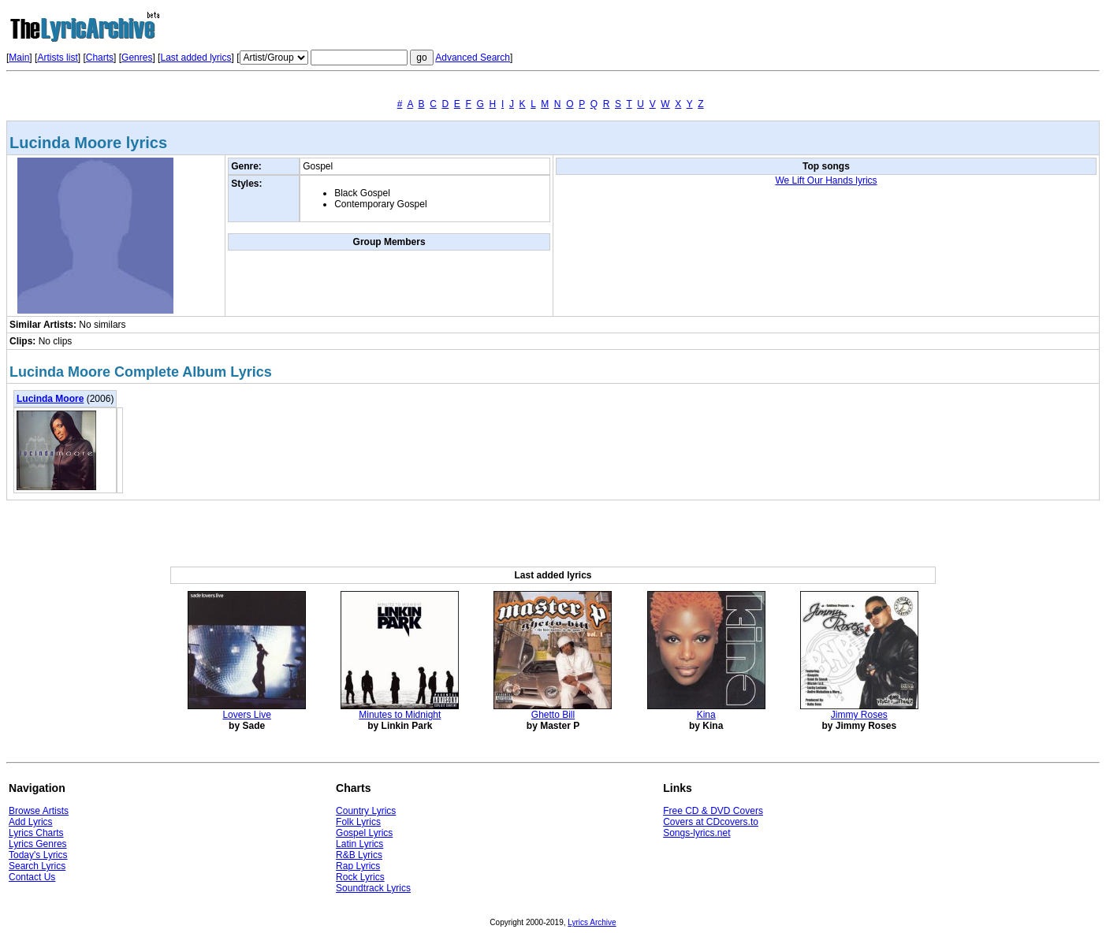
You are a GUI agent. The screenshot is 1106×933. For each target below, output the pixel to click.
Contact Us (32, 877)
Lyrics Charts (36, 832)
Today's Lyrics (38, 855)
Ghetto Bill (553, 714)
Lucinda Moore (50, 398)
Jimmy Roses (859, 714)
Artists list (57, 57)
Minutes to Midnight (400, 714)
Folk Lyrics (358, 821)
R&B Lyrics (359, 855)
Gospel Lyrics (364, 832)
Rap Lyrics (358, 866)
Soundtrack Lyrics (373, 888)
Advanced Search (472, 57)
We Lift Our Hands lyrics (826, 180)
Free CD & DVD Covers (713, 810)
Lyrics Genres (38, 843)
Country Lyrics (366, 810)
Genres (136, 57)
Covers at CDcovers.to (710, 821)
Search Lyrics (37, 866)
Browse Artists (39, 810)
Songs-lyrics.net (696, 832)
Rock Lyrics (360, 877)
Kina (706, 714)
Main (19, 57)
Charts (100, 57)
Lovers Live (246, 714)
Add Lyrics (31, 821)
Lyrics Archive (592, 922)
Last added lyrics (195, 57)
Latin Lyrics (359, 843)
